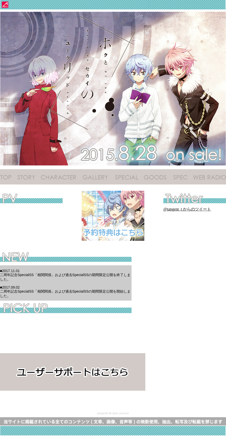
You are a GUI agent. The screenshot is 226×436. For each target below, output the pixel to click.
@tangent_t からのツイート (187, 209)
